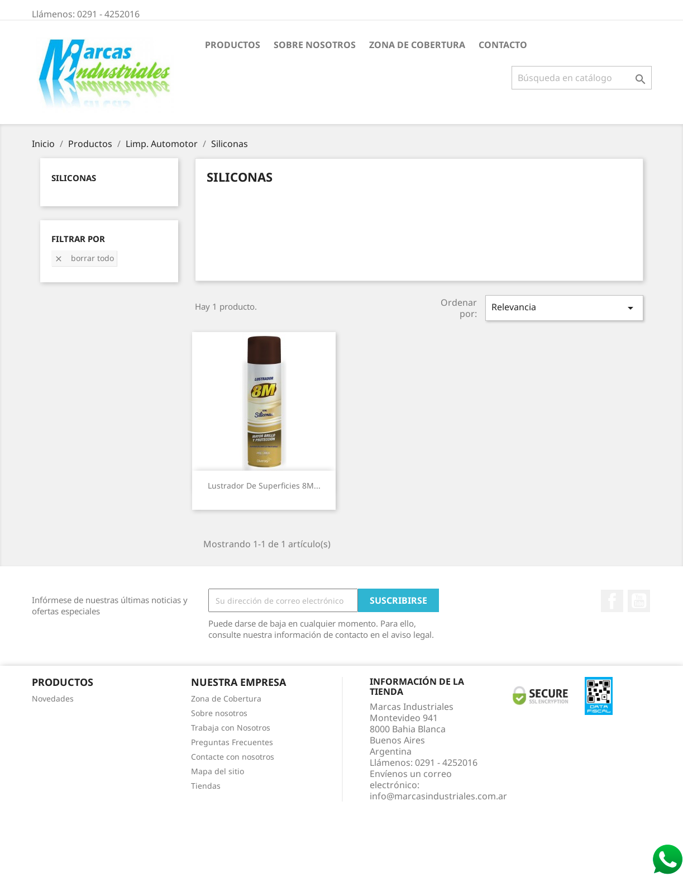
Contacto (503, 45)
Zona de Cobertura (417, 45)
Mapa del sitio (217, 771)
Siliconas (73, 177)
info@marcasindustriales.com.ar (438, 796)
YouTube (639, 601)
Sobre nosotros (315, 45)
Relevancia (564, 308)
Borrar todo (84, 258)
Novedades (53, 698)
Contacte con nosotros (232, 756)
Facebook (612, 601)
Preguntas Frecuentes (232, 742)
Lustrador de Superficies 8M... (264, 485)
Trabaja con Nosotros (230, 727)
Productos (232, 45)
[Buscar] (582, 77)
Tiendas (206, 785)
